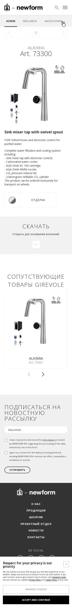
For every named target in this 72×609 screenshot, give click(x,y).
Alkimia (36, 47)
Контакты (36, 537)
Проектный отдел (36, 524)
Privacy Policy (35, 579)
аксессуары (54, 21)
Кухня (10, 21)
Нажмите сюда (59, 577)
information (48, 439)
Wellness (30, 21)
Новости (36, 530)
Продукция (36, 510)
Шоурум (36, 517)
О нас (36, 504)
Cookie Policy (51, 579)
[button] (43, 375)
